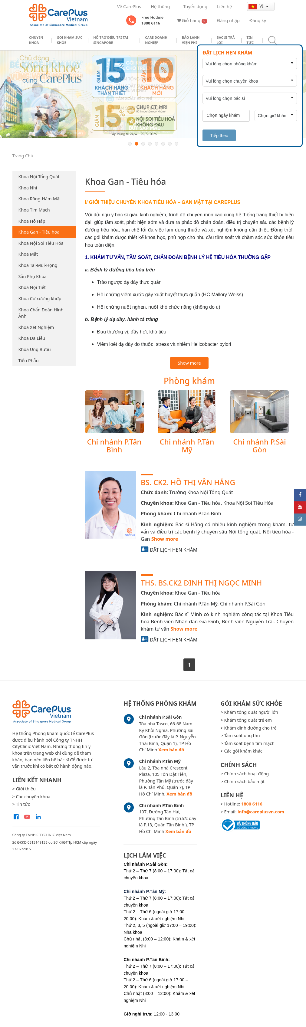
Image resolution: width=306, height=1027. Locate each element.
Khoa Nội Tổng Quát (39, 176)
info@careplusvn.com (261, 812)
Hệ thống (160, 6)
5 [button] (156, 144)
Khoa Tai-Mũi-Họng (38, 265)
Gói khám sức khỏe (70, 40)
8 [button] (176, 144)
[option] (153, 94)
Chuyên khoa (36, 40)
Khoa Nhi (27, 188)
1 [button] (130, 144)
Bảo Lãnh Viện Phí (190, 40)
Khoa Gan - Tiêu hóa (39, 232)
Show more (189, 363)
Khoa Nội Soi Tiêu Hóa (41, 243)
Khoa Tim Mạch (34, 210)
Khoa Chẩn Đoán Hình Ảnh (41, 313)
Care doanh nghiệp (156, 40)
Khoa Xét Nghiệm (36, 327)
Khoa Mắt (28, 254)
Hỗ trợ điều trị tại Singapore (110, 40)
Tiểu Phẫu (28, 360)
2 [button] (136, 144)
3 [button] (143, 144)
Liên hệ (224, 6)
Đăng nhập (228, 20)
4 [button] (150, 144)
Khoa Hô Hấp (31, 221)
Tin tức (250, 40)
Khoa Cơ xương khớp (39, 298)
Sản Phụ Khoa (32, 276)
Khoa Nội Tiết (32, 287)
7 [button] (170, 144)
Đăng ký (257, 20)
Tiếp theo (219, 135)
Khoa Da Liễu (31, 338)
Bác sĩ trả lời (225, 40)
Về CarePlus (129, 6)
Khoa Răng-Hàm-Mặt (39, 199)
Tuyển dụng (195, 6)
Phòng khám (189, 380)
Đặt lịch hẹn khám (173, 549)
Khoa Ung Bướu (34, 349)
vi (256, 6)
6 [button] (163, 144)
